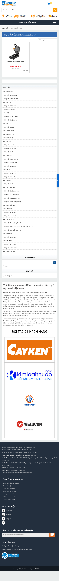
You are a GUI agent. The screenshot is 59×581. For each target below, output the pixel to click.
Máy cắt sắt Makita (10, 166)
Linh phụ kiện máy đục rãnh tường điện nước (18, 226)
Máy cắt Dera (7, 102)
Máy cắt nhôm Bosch (10, 148)
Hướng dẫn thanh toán (9, 496)
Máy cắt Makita (7, 155)
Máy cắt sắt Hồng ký (9, 205)
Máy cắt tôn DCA (9, 127)
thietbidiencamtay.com (28, 568)
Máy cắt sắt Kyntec (10, 237)
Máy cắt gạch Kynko (10, 216)
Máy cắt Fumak (7, 241)
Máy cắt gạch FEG (10, 173)
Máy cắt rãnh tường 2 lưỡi (12, 223)
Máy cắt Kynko (7, 209)
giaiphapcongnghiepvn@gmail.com (21, 472)
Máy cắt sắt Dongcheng (11, 194)
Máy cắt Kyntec (7, 233)
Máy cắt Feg (6, 170)
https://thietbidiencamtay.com (16, 470)
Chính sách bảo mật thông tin (11, 483)
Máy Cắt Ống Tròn (8, 134)
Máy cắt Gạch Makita (11, 162)
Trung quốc (7, 276)
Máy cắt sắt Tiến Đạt (9, 251)
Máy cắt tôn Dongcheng (11, 191)
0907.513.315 (21, 467)
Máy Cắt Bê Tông (8, 130)
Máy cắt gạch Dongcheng (12, 198)
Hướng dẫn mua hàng (9, 494)
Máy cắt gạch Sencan (11, 99)
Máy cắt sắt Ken (9, 184)
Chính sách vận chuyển (9, 486)
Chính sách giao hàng (9, 488)
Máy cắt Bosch (7, 141)
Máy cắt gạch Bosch (10, 145)
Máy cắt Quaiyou (8, 113)
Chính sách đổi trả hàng (9, 491)
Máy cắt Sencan (8, 91)
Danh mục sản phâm (37, 22)
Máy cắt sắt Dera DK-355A (15, 61)
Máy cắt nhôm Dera (10, 106)
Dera (5, 266)
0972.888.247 (11, 467)
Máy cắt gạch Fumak (10, 248)
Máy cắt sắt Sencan (10, 95)
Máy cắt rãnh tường (9, 219)
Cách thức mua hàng (9, 499)
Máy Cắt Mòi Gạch (8, 138)
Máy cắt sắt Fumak (10, 244)
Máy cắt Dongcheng (9, 187)
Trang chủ (5, 28)
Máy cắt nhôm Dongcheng (12, 201)
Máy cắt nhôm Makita (11, 159)
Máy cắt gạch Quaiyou (11, 116)
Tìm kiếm (55, 10)
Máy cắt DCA (7, 123)
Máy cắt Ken (7, 180)
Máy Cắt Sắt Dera (16, 28)
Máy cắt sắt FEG (9, 177)
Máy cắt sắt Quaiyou (10, 120)
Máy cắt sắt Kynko (10, 212)
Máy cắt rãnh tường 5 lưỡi (12, 230)
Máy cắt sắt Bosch (10, 152)
